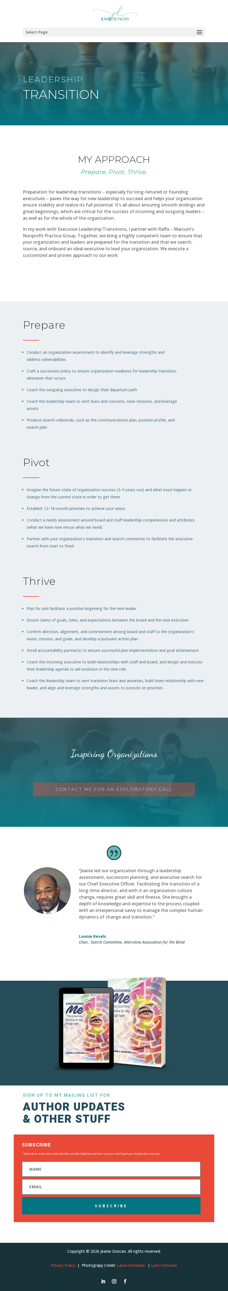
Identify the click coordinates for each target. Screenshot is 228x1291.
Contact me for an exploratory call (114, 789)
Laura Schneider (131, 1265)
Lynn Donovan (164, 1265)
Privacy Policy (63, 1265)
